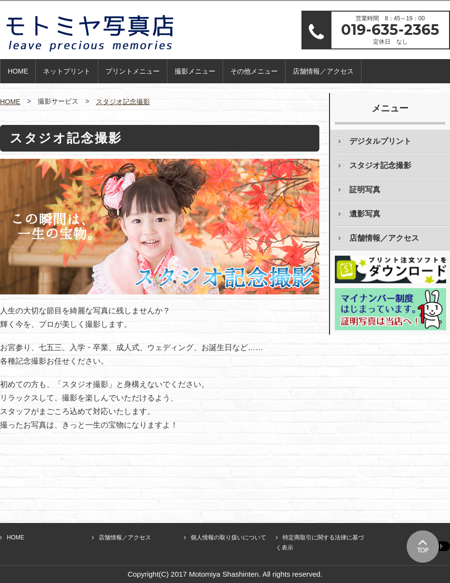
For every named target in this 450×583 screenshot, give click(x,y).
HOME (18, 71)
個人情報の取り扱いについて (228, 537)
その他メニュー (254, 71)
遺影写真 (364, 214)
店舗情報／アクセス (323, 71)
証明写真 (364, 189)
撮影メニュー (195, 71)
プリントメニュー (132, 71)
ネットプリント (66, 71)
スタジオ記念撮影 (123, 102)
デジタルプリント (380, 141)
